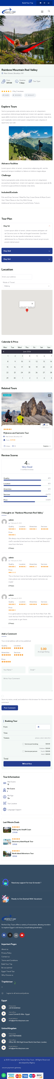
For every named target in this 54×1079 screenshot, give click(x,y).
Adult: (43, 754)
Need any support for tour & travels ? (26, 883)
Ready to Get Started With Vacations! (26, 899)
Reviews (17, 95)
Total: (6, 758)
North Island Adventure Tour (23, 853)
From (21, 440)
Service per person (31, 751)
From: (5, 727)
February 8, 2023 (16, 523)
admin (11, 520)
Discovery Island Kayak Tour (22, 841)
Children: (42, 748)
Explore (6, 446)
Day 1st (7, 226)
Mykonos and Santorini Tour (31, 433)
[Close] (32, 303)
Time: (5, 733)
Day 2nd (7, 251)
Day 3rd (7, 259)
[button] (27, 310)
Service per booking (31, 744)
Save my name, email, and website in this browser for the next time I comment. (26, 700)
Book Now (27, 764)
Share (6, 95)
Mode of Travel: (9, 282)
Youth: (43, 751)
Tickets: (6, 738)
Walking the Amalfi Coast (21, 830)
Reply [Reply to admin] (11, 548)
